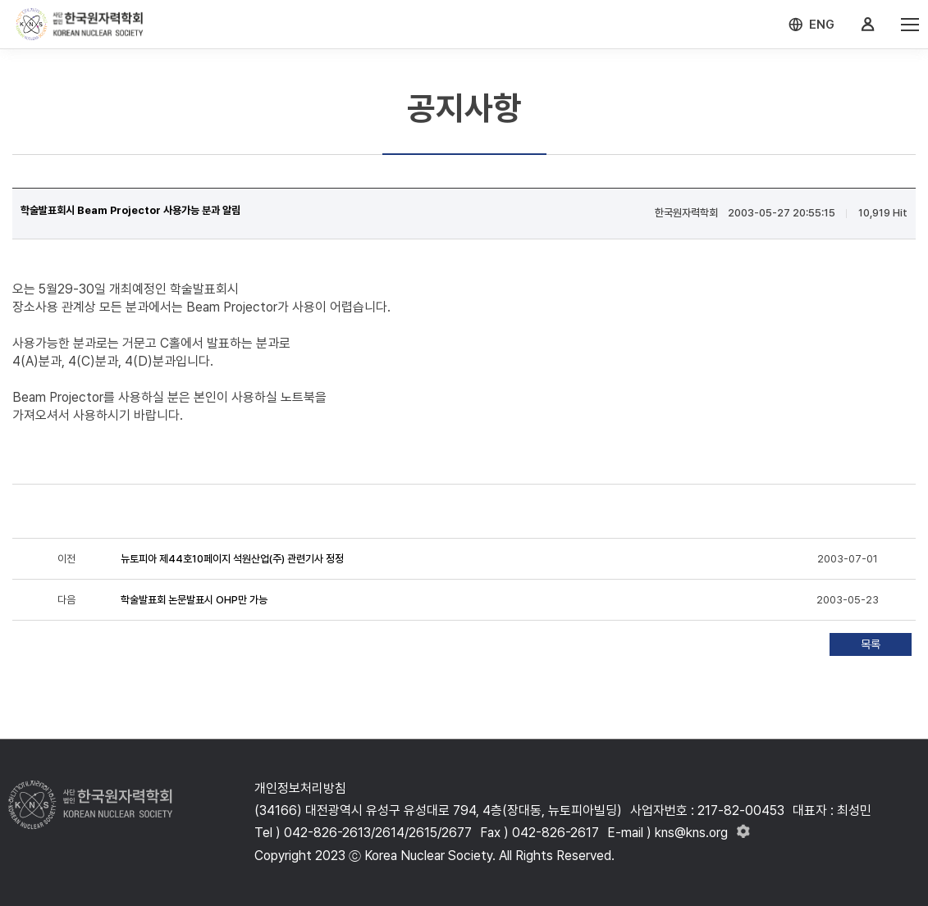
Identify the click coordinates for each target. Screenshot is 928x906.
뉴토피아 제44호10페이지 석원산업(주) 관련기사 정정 (232, 559)
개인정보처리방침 (300, 788)
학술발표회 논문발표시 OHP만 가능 (194, 600)
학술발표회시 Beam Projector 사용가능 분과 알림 (130, 210)
